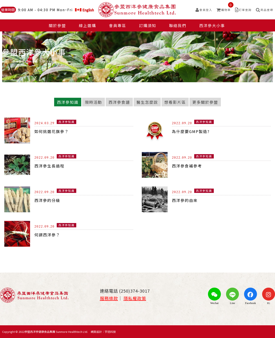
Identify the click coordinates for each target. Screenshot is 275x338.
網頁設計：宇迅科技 (103, 332)
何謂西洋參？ (47, 234)
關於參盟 (57, 25)
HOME (6, 61)
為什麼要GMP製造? (191, 131)
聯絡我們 (177, 25)
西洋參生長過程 (49, 166)
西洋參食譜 (119, 102)
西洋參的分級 (47, 200)
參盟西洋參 (137, 9)
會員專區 (117, 25)
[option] (137, 52)
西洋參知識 (67, 102)
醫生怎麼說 (147, 102)
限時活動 (93, 102)
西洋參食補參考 (187, 166)
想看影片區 (175, 102)
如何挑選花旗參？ (51, 131)
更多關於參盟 (205, 102)
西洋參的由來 (185, 200)
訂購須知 (147, 25)
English (84, 9)
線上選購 (87, 25)
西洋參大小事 (212, 25)
